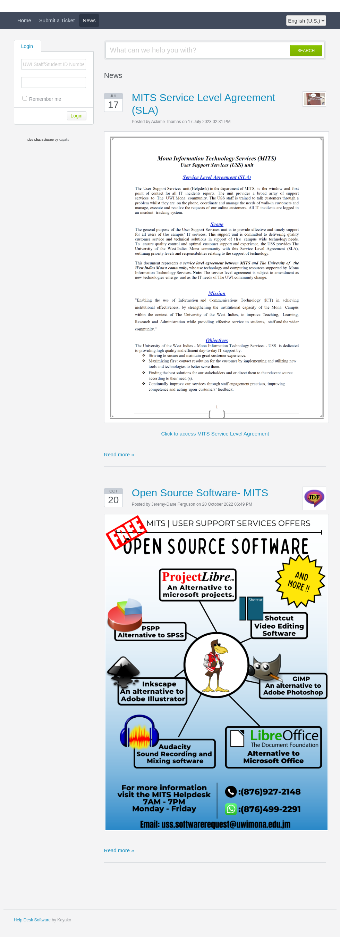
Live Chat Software (40, 139)
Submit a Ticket (57, 20)
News (89, 20)
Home (24, 20)
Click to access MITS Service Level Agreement (215, 434)
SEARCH (306, 50)
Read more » (119, 454)
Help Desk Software (32, 920)
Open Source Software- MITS (200, 492)
